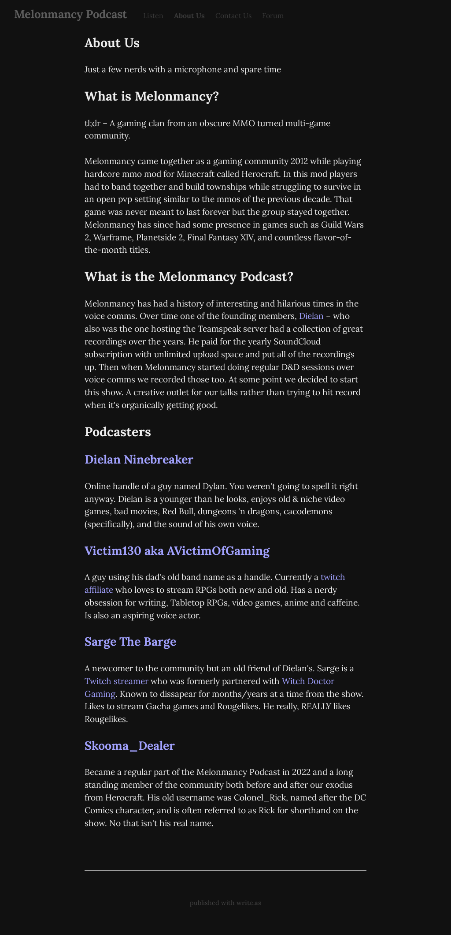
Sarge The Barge (130, 641)
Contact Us (233, 15)
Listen (153, 15)
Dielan (311, 315)
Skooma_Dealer (130, 745)
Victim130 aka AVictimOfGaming (177, 550)
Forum (273, 15)
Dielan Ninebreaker (139, 459)
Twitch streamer (116, 681)
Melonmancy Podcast (70, 14)
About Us (189, 15)
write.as (249, 903)
